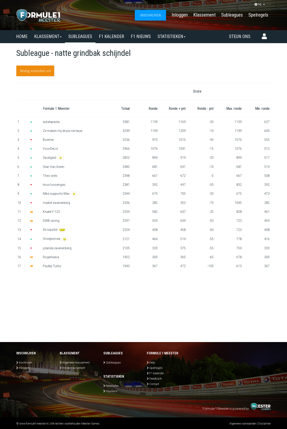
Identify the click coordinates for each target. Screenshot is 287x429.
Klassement (204, 15)
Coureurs (111, 391)
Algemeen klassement (76, 362)
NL (259, 4)
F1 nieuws (141, 36)
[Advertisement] (143, 304)
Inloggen (180, 15)
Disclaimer (264, 423)
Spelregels (258, 15)
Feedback (155, 378)
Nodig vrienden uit (35, 71)
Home (21, 36)
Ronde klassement (73, 368)
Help (152, 362)
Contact (154, 384)
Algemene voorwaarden (242, 423)
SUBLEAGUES (80, 36)
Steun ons (239, 36)
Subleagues (232, 15)
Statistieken (171, 36)
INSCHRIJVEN (150, 15)
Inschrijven (25, 362)
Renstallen (112, 385)
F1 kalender (111, 36)
